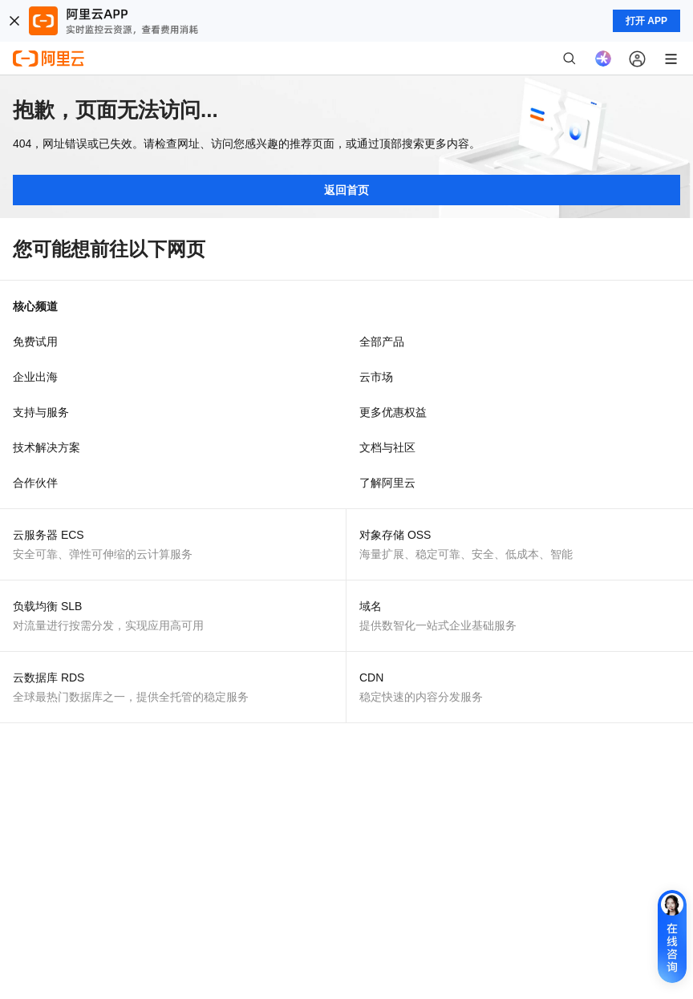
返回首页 (346, 190)
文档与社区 (387, 447)
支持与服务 (41, 412)
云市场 (376, 376)
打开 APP (646, 20)
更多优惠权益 (393, 412)
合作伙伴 (35, 482)
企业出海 (35, 376)
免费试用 (35, 341)
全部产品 (381, 341)
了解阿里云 (387, 482)
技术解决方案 (46, 447)
